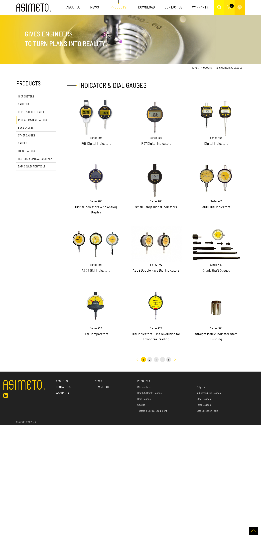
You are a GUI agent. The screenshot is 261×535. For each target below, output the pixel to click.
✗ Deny (4, 439)
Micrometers (26, 96)
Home (194, 67)
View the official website (26, 465)
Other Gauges (26, 135)
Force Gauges (26, 150)
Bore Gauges (26, 127)
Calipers (23, 104)
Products (118, 7)
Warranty (200, 7)
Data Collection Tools (31, 166)
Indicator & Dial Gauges (32, 119)
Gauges (22, 143)
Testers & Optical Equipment (36, 158)
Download (146, 7)
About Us (73, 7)
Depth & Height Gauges (32, 111)
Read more (6, 465)
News (94, 7)
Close (3, 426)
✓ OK (85, 532)
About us (62, 381)
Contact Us (173, 7)
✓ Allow (4, 435)
